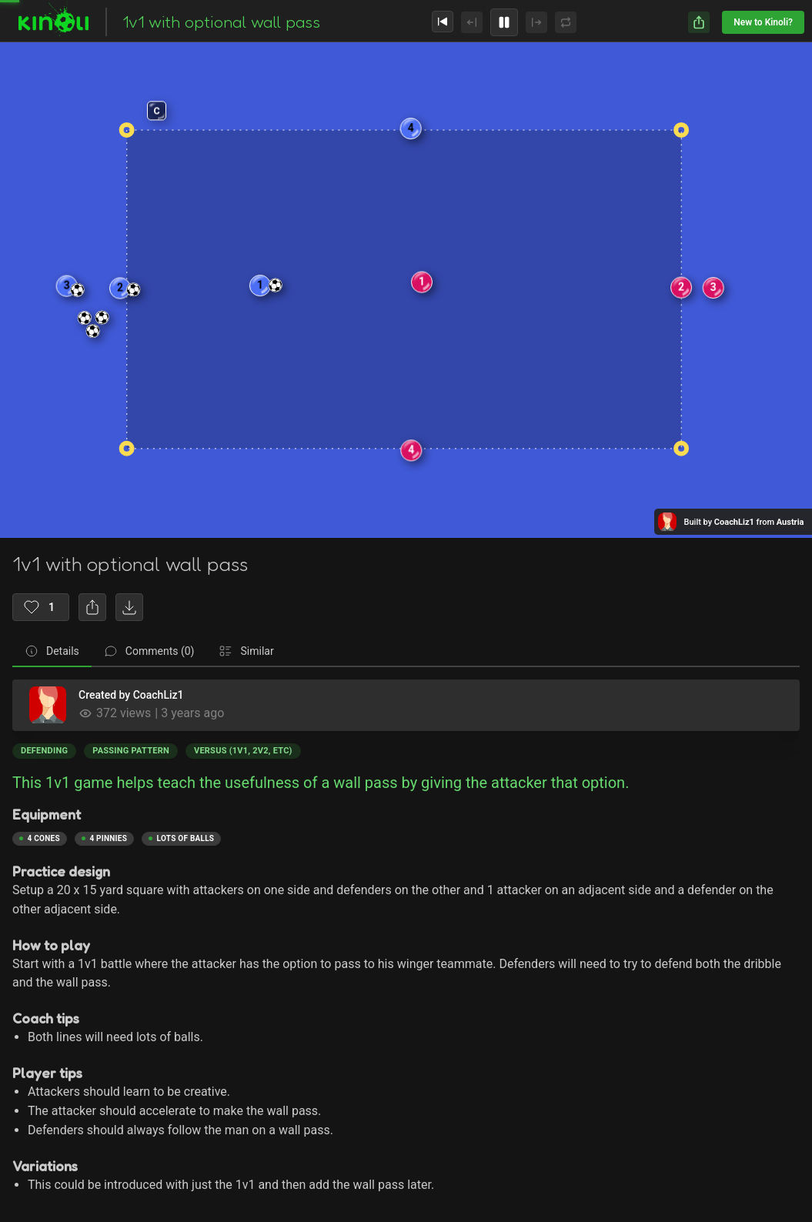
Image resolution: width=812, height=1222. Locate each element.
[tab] (52, 651)
